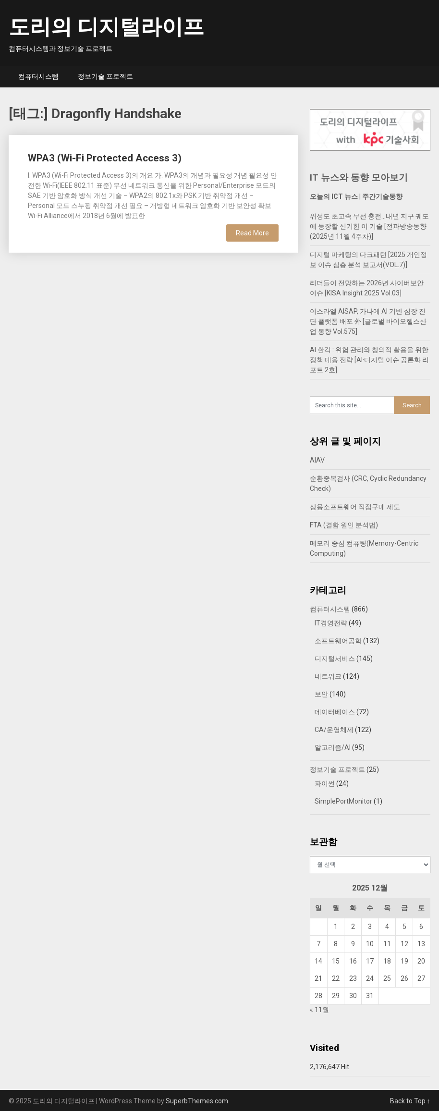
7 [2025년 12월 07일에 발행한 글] (318, 944)
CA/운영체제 (334, 729)
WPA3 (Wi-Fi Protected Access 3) (105, 158)
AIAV (317, 460)
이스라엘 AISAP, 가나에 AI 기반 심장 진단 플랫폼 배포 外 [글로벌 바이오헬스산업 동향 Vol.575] (368, 321)
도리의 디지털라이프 (106, 26)
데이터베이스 (335, 712)
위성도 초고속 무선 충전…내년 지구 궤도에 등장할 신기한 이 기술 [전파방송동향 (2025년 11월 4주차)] (369, 226)
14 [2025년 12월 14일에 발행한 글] (318, 961)
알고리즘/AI (333, 747)
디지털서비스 (335, 658)
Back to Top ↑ (410, 1101)
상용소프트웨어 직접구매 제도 (355, 507)
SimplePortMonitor (343, 801)
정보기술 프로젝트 (105, 76)
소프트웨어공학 (338, 641)
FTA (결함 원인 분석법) (344, 525)
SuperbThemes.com (197, 1101)
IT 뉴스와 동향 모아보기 (359, 177)
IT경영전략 (331, 623)
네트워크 (328, 676)
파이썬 (325, 783)
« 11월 (319, 1009)
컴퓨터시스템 (38, 76)
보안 (321, 694)
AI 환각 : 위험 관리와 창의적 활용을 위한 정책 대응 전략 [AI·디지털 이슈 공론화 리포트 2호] (369, 360)
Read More (252, 233)
